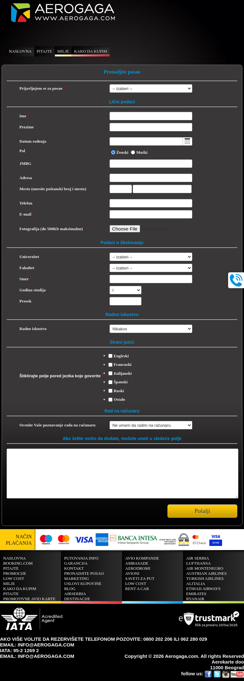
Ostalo (119, 399)
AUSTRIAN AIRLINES (206, 573)
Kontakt (74, 568)
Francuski (123, 364)
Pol (22, 150)
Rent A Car (137, 588)
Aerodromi (137, 568)
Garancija (76, 563)
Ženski (122, 152)
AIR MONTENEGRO (204, 568)
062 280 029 (194, 639)
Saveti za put (139, 578)
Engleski (121, 355)
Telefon (27, 203)
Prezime (27, 127)
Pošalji (202, 511)
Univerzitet (29, 256)
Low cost (13, 578)
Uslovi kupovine (82, 583)
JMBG (26, 163)
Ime (24, 116)
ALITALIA (195, 583)
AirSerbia (75, 593)
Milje (63, 51)
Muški (141, 152)
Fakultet (26, 267)
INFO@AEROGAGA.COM (46, 644)
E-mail (26, 214)
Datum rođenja (32, 141)
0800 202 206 (158, 639)
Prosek (26, 301)
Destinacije (77, 598)
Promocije (14, 573)
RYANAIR (195, 598)
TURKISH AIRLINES (205, 578)
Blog (69, 588)
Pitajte (44, 51)
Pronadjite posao (84, 573)
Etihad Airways (203, 588)
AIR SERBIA (197, 558)
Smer (25, 278)
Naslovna (20, 51)
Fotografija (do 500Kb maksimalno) (52, 228)
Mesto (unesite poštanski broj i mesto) (54, 188)
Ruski (119, 390)
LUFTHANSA (198, 563)
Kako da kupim (90, 51)
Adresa (27, 177)
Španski (121, 381)
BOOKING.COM (18, 563)
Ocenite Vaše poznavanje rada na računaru (57, 425)
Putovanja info (81, 558)
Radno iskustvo (33, 328)
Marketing (76, 578)
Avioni (132, 573)
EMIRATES (196, 593)
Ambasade (136, 563)
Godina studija (32, 290)
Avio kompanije (142, 558)
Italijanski (123, 373)
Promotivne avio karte (29, 598)
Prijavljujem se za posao (42, 88)
